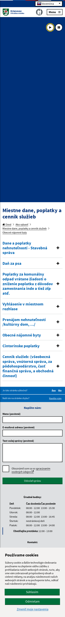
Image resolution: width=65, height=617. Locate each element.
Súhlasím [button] (32, 592)
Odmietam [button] (32, 601)
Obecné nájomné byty (14, 232)
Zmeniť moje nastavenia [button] (32, 609)
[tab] (32, 248)
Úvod (6, 224)
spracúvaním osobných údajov (31, 470)
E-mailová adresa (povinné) (18, 427)
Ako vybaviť (22, 224)
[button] (32, 248)
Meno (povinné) (11, 413)
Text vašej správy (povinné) (18, 440)
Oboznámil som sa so (31, 470)
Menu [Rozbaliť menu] (55, 12)
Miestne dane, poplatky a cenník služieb (24, 228)
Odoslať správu (32, 480)
